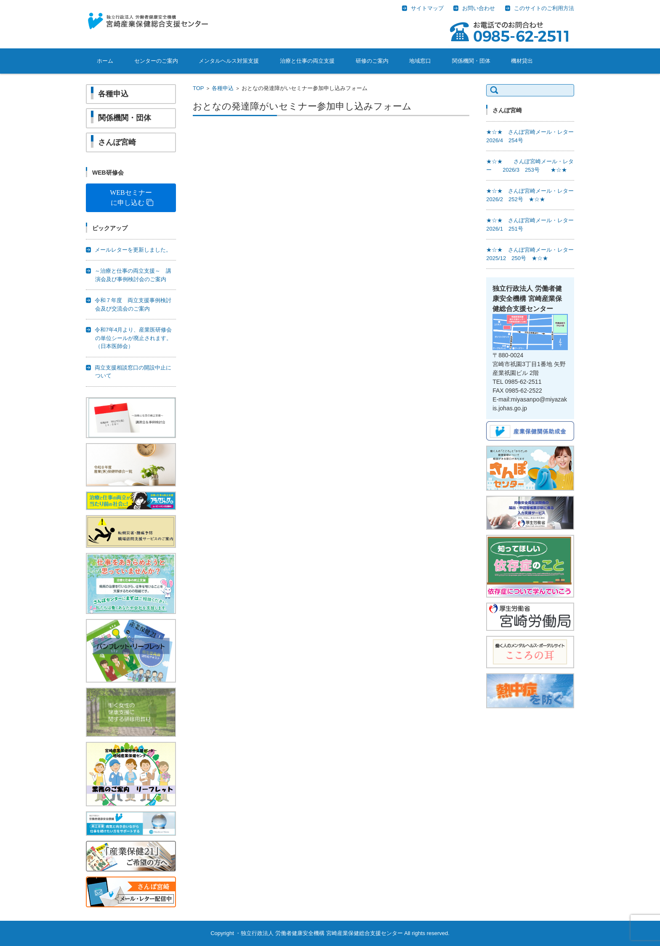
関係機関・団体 (471, 61)
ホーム (105, 61)
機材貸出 (522, 61)
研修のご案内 (372, 61)
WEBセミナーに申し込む (131, 197)
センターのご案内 (156, 61)
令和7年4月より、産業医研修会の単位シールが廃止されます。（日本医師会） (133, 338)
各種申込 (223, 88)
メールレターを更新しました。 (133, 250)
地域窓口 (420, 61)
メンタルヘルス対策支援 (229, 61)
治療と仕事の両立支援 (307, 61)
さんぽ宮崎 (117, 142)
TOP (198, 88)
